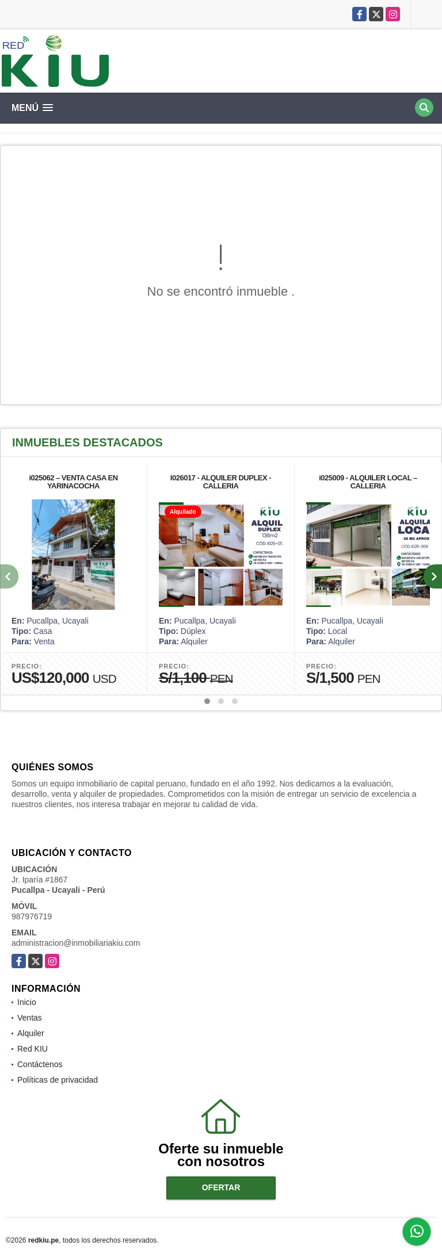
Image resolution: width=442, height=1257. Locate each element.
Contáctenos (40, 1064)
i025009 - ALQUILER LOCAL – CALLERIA (368, 481)
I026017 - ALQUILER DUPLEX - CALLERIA (220, 481)
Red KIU (32, 1048)
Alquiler (30, 1033)
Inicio (26, 1002)
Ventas (29, 1017)
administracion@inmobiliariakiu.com (76, 942)
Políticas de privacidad (57, 1079)
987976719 (32, 916)
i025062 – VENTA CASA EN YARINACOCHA (73, 481)
